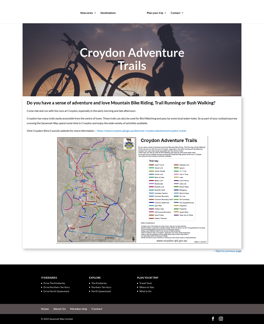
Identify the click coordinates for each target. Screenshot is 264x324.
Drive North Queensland (56, 291)
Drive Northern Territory (56, 287)
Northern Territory (101, 287)
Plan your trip (154, 12)
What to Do (145, 291)
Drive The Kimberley (54, 283)
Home (45, 308)
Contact (174, 12)
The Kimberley (99, 283)
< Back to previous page (227, 250)
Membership (78, 308)
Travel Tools (145, 283)
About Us (59, 308)
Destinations (109, 12)
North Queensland (101, 291)
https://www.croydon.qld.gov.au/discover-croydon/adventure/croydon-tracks (141, 130)
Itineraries (87, 12)
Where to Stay (146, 287)
